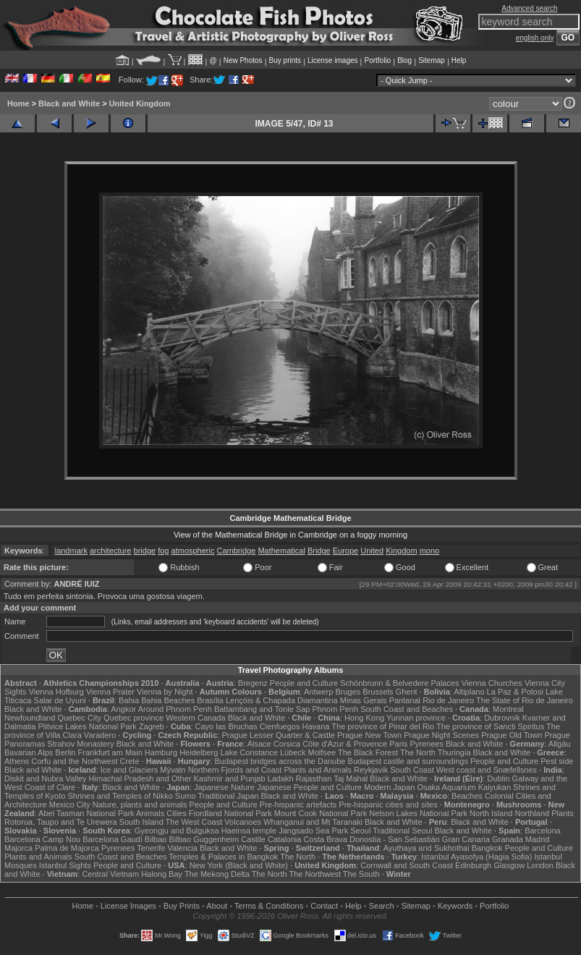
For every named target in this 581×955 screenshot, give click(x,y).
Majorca (18, 848)
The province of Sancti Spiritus (490, 726)
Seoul (360, 830)
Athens (16, 761)
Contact (324, 905)
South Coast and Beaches (406, 709)
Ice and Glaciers (129, 769)
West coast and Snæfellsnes (486, 769)
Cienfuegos (280, 726)
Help (459, 60)
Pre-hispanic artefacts (298, 804)
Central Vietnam (110, 874)
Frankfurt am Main (110, 752)
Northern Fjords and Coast (235, 769)
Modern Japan (389, 787)
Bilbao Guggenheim (204, 839)
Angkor (123, 709)
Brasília (210, 700)
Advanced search (529, 8)
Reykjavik (371, 769)
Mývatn (172, 769)
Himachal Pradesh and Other (140, 778)
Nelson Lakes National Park (418, 813)
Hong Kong (364, 717)
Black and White (69, 103)
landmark (71, 550)
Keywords (455, 905)
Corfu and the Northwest (74, 761)
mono (430, 550)
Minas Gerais (363, 700)
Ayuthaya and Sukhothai (426, 848)
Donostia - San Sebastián (394, 839)
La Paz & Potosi (515, 691)
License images (332, 60)
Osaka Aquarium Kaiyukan (464, 787)
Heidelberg (198, 752)
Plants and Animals (318, 769)
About (216, 905)
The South (361, 874)
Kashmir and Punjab (230, 778)
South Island (141, 822)
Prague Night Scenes (441, 735)
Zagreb (151, 726)
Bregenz (253, 683)
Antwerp (318, 691)
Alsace (259, 743)
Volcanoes (242, 822)
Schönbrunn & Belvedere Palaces (399, 683)
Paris (398, 743)
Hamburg (161, 752)
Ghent (406, 691)
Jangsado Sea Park (313, 830)
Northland (531, 813)
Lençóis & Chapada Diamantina (282, 700)
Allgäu (559, 743)
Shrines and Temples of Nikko (119, 795)
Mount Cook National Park (320, 813)
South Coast (412, 769)
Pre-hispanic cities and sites (388, 804)
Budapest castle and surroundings (408, 761)
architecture (110, 550)
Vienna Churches (492, 683)
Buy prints (285, 60)
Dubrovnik (502, 717)
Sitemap (431, 60)
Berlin (65, 752)
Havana (316, 726)
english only (535, 38)
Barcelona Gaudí (112, 839)
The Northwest (315, 874)
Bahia (129, 700)
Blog (404, 60)
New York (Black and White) (239, 865)
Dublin (498, 778)
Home (18, 103)
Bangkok (487, 848)
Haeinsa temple (248, 830)
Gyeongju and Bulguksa (177, 830)
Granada (507, 839)
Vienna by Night (164, 691)
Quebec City (79, 717)
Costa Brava (325, 839)
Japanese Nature (224, 787)
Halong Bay (161, 874)
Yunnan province (416, 717)
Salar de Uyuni (60, 700)
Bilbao (156, 839)
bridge (145, 550)
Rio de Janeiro (448, 700)
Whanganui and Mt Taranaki (312, 822)
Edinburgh (473, 865)
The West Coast (194, 822)
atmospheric (193, 550)
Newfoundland (29, 717)
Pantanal (404, 700)
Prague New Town (369, 735)
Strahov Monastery (80, 743)
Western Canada (195, 717)
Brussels (377, 691)
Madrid (537, 839)
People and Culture (304, 683)
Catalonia (284, 839)
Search (381, 905)
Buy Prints (182, 905)
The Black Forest (368, 752)
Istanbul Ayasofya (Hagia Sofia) (476, 856)
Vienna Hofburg (56, 691)
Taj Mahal (351, 778)
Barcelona (543, 830)
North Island (491, 813)
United (371, 550)
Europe (345, 550)
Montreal (508, 709)
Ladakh (281, 778)
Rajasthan (314, 778)
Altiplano (469, 691)
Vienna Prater (110, 691)
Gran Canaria (466, 839)
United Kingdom (140, 103)
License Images (128, 905)
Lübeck (292, 752)
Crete (130, 761)
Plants (562, 813)
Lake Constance (249, 752)
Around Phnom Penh (175, 709)
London (540, 865)
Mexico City (69, 804)
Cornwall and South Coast (406, 865)
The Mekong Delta (217, 874)
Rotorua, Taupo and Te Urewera (60, 822)
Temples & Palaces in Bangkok (223, 856)
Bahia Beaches (168, 700)
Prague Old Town (511, 735)
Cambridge (236, 550)
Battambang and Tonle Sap (262, 709)
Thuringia (454, 752)
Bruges (347, 691)
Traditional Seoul (402, 830)
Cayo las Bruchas (226, 726)
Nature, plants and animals (140, 804)
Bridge (319, 550)
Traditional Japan (228, 795)
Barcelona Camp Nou (42, 839)
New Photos (243, 60)
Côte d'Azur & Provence (344, 743)
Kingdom (401, 550)
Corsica (286, 743)
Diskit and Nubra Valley (45, 778)
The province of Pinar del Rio (382, 726)
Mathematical (281, 550)
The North (418, 752)
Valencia (182, 848)
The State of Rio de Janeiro (524, 700)
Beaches (467, 795)
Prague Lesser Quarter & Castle (278, 735)
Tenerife (151, 848)
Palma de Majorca (67, 848)
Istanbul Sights (65, 865)
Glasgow (509, 865)
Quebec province (133, 717)
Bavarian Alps (28, 752)
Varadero (100, 735)
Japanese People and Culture (309, 787)
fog (163, 550)
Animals (150, 813)
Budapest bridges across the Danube (279, 761)
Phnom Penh (335, 709)
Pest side (556, 761)
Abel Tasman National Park (86, 813)
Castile (253, 839)
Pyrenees (426, 743)
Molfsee (322, 752)
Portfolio (377, 60)
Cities (176, 813)
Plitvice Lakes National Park (87, 726)
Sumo (185, 795)
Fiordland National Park (230, 813)
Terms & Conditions (268, 905)
